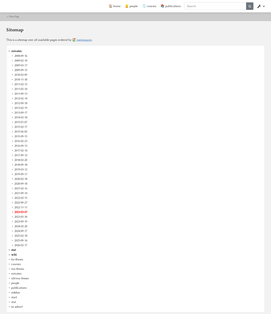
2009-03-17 (20, 65)
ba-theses (17, 259)
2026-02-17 (20, 245)
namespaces (84, 40)
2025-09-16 (20, 240)
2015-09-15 (20, 136)
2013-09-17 (20, 112)
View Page (14, 16)
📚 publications (171, 6)
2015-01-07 (20, 122)
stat (13, 302)
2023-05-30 (20, 217)
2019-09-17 (20, 174)
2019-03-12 (20, 169)
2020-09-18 (20, 183)
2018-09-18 (20, 164)
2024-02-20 (20, 226)
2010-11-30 (20, 79)
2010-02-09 (20, 75)
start (14, 297)
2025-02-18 (20, 235)
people (15, 283)
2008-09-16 (20, 56)
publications (19, 288)
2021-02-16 (20, 188)
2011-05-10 (20, 89)
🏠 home (115, 6)
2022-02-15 (20, 198)
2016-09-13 (20, 146)
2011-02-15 (20, 84)
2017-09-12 (20, 155)
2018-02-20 (20, 160)
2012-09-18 (20, 103)
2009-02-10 (20, 60)
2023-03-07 (20, 212)
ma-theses (17, 269)
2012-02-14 (20, 98)
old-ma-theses (20, 278)
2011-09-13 (20, 93)
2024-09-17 (20, 231)
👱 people (131, 6)
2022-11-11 (20, 207)
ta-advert (17, 306)
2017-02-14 (20, 150)
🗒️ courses (149, 6)
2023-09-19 (20, 221)
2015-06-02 (20, 131)
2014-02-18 (20, 117)
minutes (16, 273)
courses (16, 264)
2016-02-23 (20, 141)
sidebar (15, 292)
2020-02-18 (20, 179)
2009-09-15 (20, 70)
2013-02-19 (20, 108)
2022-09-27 (20, 202)
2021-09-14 (20, 193)
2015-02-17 (20, 127)
